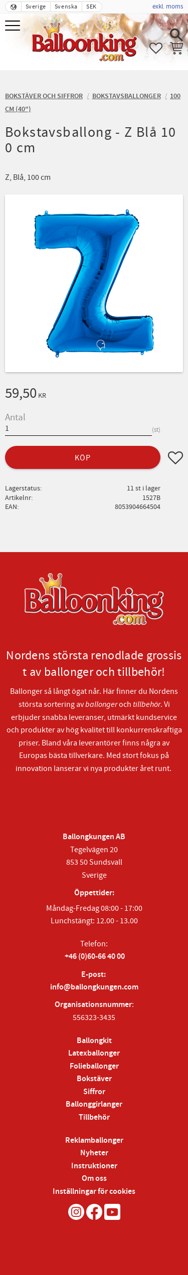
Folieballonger (94, 1066)
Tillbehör (94, 1117)
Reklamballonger (94, 1140)
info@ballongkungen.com (94, 987)
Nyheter (94, 1153)
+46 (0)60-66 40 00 (95, 956)
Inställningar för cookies (94, 1191)
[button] (14, 26)
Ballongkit (94, 1041)
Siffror (94, 1092)
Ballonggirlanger (94, 1104)
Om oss (94, 1178)
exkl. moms (167, 7)
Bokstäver (94, 1079)
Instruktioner (94, 1166)
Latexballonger (94, 1053)
